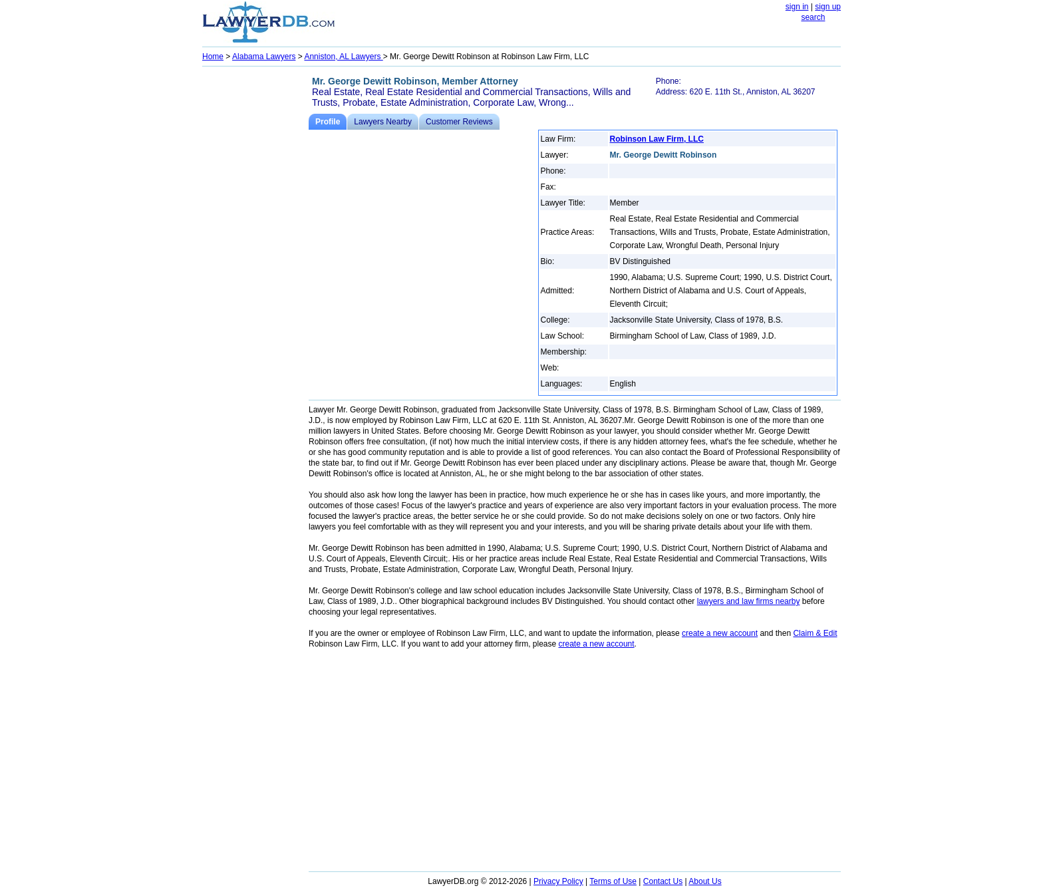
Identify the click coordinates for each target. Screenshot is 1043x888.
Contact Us (662, 881)
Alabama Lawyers (263, 56)
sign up (828, 6)
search (813, 17)
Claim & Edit (815, 633)
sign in (797, 6)
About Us (704, 881)
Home (213, 56)
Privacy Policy (558, 881)
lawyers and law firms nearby (748, 601)
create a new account (720, 633)
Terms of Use (613, 881)
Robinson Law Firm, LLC (657, 139)
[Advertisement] (255, 270)
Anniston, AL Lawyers (343, 56)
